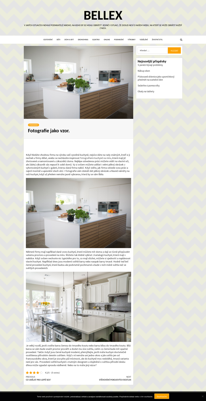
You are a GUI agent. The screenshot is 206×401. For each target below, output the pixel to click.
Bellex (103, 14)
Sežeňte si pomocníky (149, 85)
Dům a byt (69, 39)
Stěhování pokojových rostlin (105, 378)
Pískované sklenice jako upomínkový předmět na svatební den (156, 78)
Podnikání (119, 39)
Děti (58, 39)
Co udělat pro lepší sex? (52, 378)
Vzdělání (144, 39)
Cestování (47, 39)
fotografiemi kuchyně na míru (95, 158)
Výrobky (132, 39)
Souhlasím (162, 396)
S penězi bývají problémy (150, 65)
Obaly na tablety (146, 91)
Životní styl (157, 39)
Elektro (96, 39)
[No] (202, 396)
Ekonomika (83, 39)
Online (107, 39)
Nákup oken (144, 70)
